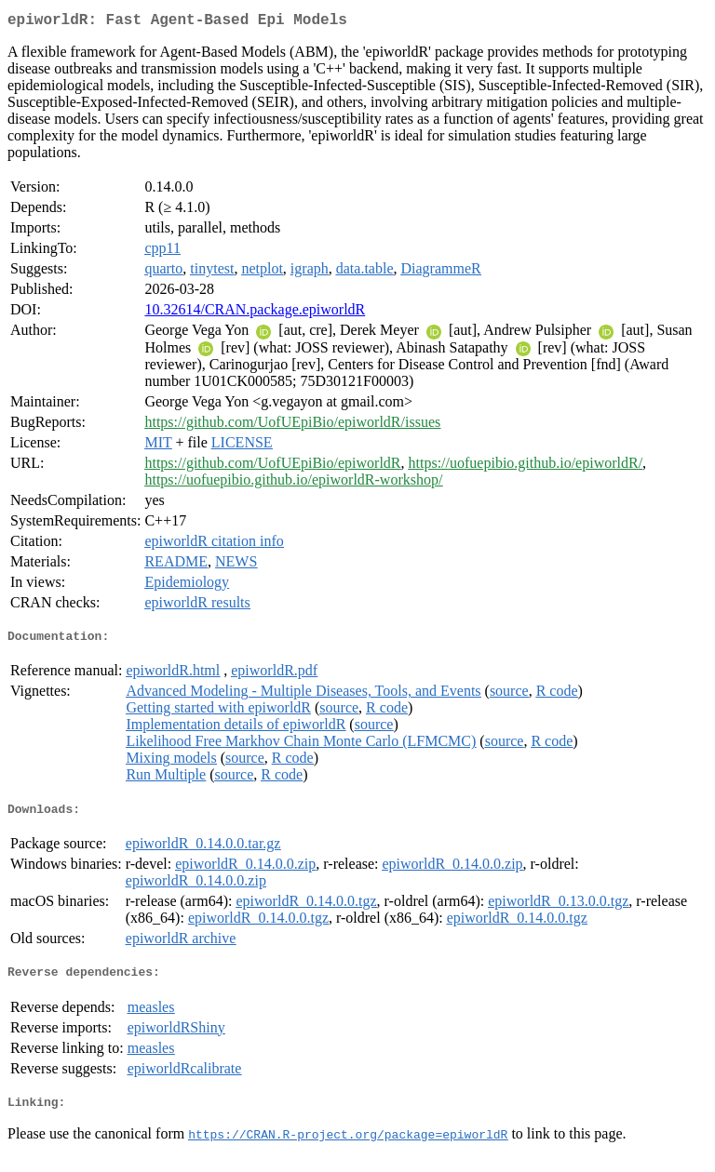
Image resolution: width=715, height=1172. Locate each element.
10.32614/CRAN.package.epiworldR (254, 313)
